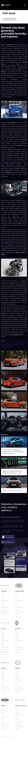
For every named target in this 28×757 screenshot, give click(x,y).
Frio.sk (13, 737)
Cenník (2, 637)
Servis (2, 605)
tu (5, 336)
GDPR (6, 736)
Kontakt (3, 614)
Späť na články (9, 19)
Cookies (10, 736)
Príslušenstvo (4, 609)
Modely (3, 598)
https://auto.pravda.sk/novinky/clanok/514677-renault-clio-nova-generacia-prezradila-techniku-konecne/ (14, 344)
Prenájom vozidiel (5, 612)
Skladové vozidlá (5, 600)
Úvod (2, 595)
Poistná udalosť (4, 607)
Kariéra (2, 736)
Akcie (2, 602)
